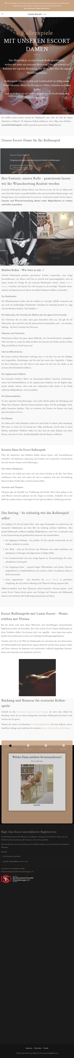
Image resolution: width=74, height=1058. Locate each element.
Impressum (29, 1048)
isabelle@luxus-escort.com (17, 861)
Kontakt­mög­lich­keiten (40, 722)
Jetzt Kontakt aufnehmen (10, 856)
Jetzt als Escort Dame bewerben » (37, 8)
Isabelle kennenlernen (22, 167)
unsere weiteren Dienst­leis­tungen (56, 726)
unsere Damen (52, 578)
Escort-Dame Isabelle (21, 154)
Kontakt (46, 1048)
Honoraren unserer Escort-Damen (32, 710)
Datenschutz (38, 1048)
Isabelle (37, 787)
